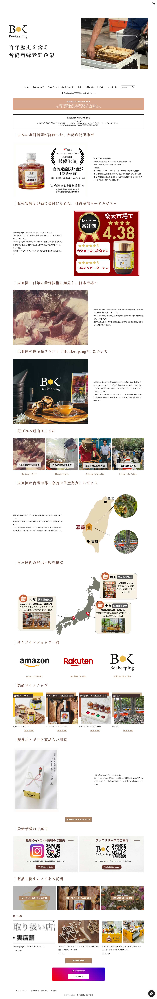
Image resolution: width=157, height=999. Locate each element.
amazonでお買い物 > (34, 676)
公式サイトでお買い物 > (122, 676)
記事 (79, 87)
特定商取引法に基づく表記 (39, 990)
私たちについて (38, 87)
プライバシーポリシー (21, 990)
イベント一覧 (112, 87)
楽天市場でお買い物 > (78, 676)
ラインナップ (52, 87)
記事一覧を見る (78, 960)
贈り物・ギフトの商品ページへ (78, 820)
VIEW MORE (29, 731)
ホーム (26, 87)
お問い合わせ (90, 87)
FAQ (101, 87)
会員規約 (54, 990)
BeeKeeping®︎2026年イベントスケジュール (79, 93)
